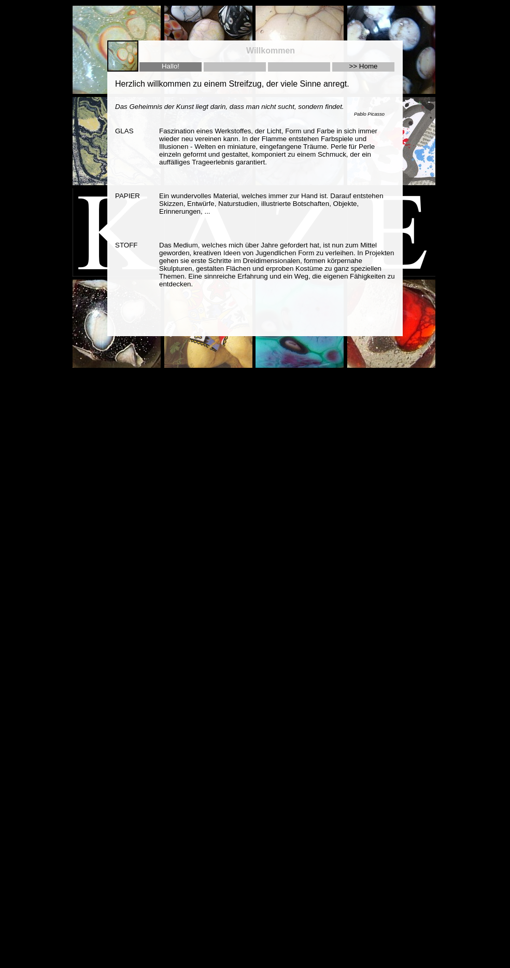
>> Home (363, 66)
